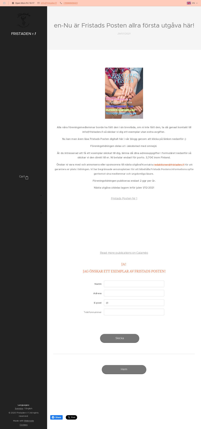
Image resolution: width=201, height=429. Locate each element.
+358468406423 (70, 3)
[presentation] (128, 325)
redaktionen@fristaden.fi (169, 164)
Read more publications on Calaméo (124, 253)
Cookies (24, 425)
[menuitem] (23, 186)
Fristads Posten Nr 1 (124, 198)
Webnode (29, 420)
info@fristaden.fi (49, 3)
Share (56, 417)
